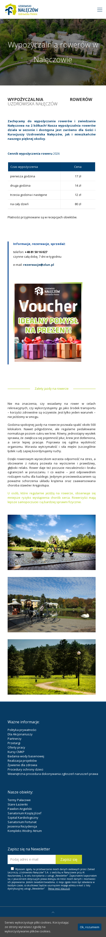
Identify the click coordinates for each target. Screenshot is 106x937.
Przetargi (14, 743)
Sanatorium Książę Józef (24, 813)
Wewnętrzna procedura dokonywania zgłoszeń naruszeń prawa (53, 774)
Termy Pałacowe (19, 800)
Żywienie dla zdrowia (22, 765)
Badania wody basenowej (26, 756)
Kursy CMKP (16, 752)
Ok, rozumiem (89, 927)
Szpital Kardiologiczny (23, 817)
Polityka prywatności (22, 730)
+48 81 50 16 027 (36, 252)
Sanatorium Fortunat (22, 822)
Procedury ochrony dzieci (25, 769)
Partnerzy (14, 738)
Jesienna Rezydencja (22, 826)
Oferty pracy (16, 747)
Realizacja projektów (22, 760)
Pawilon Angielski (20, 809)
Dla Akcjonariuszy (20, 734)
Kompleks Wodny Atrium (25, 831)
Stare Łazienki (18, 804)
